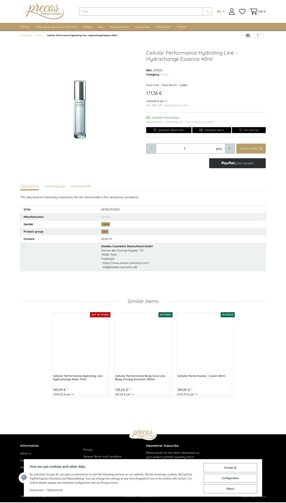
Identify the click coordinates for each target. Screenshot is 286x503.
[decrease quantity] (151, 149)
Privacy (87, 450)
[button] (232, 12)
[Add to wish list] (249, 131)
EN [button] (219, 12)
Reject (230, 488)
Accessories (142, 27)
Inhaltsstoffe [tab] (81, 187)
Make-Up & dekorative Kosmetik (56, 27)
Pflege (87, 27)
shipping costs (179, 106)
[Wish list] (242, 12)
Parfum (25, 27)
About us (26, 454)
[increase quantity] (230, 149)
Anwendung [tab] (55, 187)
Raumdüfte (163, 27)
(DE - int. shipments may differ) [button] (196, 122)
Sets (100, 27)
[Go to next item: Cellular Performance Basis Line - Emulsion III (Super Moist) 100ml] (259, 36)
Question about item (169, 131)
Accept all (229, 468)
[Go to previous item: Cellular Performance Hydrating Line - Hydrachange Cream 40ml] (246, 36)
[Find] (142, 12)
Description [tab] (29, 187)
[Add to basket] (251, 149)
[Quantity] (184, 149)
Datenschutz (56, 490)
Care (104, 232)
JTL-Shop (260, 497)
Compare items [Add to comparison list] (211, 131)
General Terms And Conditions (102, 457)
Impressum (37, 490)
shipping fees (55, 497)
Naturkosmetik (119, 27)
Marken (181, 27)
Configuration (229, 478)
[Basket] (257, 12)
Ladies (105, 225)
